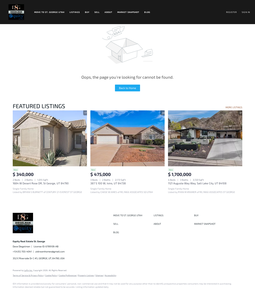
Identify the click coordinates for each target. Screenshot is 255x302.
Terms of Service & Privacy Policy (28, 275)
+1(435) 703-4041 (22, 251)
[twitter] (36, 293)
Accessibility (110, 275)
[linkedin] (27, 293)
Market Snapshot (128, 12)
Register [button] (231, 12)
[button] (16, 12)
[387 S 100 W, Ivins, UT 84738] (127, 138)
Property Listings (86, 275)
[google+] (66, 293)
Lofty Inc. (28, 270)
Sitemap (99, 275)
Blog (147, 12)
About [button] (108, 12)
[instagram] (46, 293)
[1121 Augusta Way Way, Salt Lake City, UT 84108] (205, 138)
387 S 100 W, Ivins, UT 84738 (108, 183)
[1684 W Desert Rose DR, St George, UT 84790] (50, 138)
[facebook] (17, 293)
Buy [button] (87, 12)
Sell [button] (97, 12)
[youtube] (56, 293)
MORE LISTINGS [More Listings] (233, 107)
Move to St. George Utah (49, 12)
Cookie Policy (51, 275)
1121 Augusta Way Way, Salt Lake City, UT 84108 (197, 183)
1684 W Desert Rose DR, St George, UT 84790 (41, 183)
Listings (75, 12)
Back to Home (127, 88)
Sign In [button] (246, 12)
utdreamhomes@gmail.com (50, 251)
